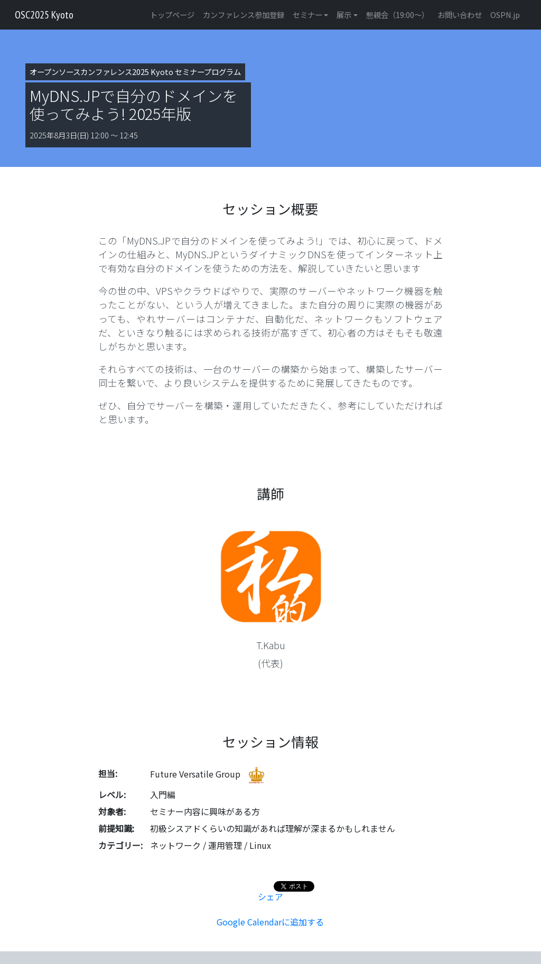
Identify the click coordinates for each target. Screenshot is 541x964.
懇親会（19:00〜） (397, 14)
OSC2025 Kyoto (44, 15)
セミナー (307, 14)
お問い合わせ (459, 14)
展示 (344, 14)
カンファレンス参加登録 (243, 14)
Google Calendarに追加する (270, 921)
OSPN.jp (505, 14)
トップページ (172, 14)
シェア (270, 896)
